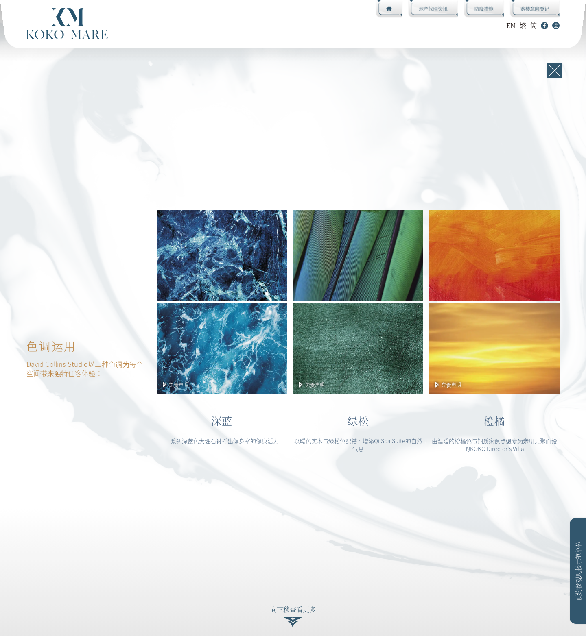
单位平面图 (255, 25)
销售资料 (347, 25)
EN (511, 25)
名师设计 (203, 25)
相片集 (302, 25)
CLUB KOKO (152, 25)
